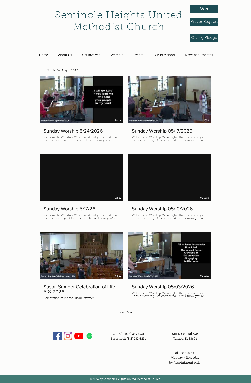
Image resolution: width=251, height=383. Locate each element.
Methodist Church (119, 28)
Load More (126, 312)
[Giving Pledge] (204, 38)
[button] (60, 70)
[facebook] (57, 336)
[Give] (204, 9)
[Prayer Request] (204, 22)
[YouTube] (78, 336)
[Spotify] (89, 336)
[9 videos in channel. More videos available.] (125, 188)
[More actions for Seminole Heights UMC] (60, 70)
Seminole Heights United (119, 16)
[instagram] (68, 336)
